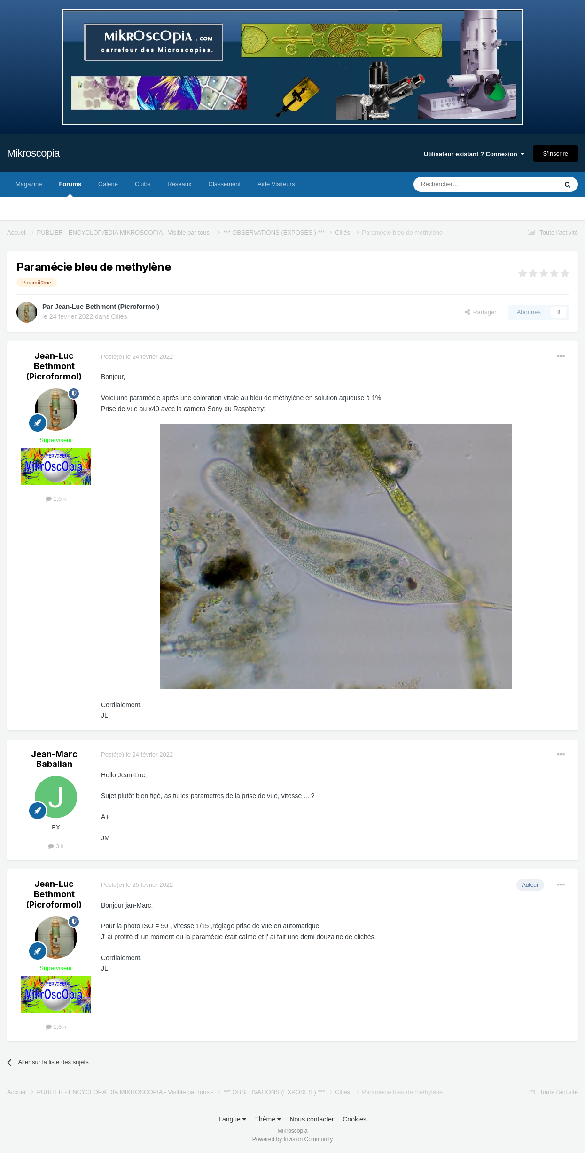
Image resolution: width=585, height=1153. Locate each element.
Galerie (108, 184)
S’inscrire (555, 153)
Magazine (29, 184)
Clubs (142, 184)
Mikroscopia (33, 153)
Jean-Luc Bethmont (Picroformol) (107, 306)
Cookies (355, 1119)
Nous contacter (311, 1119)
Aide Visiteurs (276, 184)
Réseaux (179, 184)
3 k (56, 846)
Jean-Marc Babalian (54, 759)
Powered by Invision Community (292, 1139)
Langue (232, 1119)
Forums (70, 189)
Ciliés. (120, 316)
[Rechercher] (465, 184)
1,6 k (56, 498)
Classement (225, 184)
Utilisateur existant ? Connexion (474, 154)
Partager (481, 312)
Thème (268, 1119)
